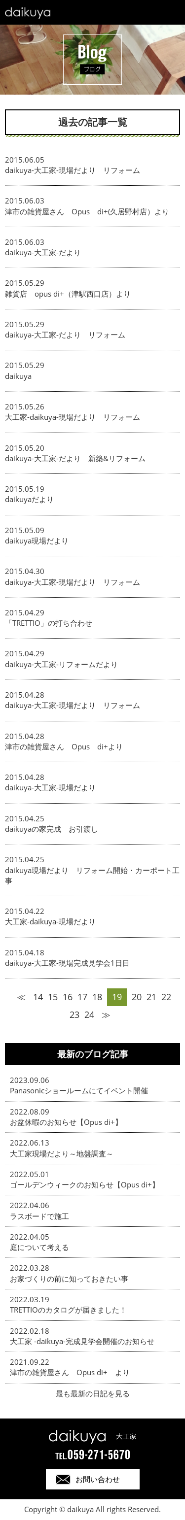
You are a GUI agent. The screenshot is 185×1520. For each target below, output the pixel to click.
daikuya (18, 376)
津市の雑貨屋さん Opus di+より (64, 746)
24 (89, 1014)
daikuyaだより (29, 499)
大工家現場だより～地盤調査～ (61, 1153)
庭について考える (39, 1247)
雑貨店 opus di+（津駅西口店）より (68, 294)
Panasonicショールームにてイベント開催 (79, 1090)
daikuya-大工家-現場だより (54, 787)
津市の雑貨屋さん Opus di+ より (70, 1372)
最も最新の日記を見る (93, 1393)
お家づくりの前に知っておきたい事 (69, 1279)
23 (74, 1014)
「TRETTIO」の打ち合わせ (48, 623)
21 (151, 997)
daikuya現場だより (37, 540)
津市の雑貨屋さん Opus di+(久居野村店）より (87, 211)
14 (38, 997)
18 (97, 997)
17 (82, 997)
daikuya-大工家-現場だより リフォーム (72, 170)
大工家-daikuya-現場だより (50, 921)
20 (137, 997)
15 (53, 997)
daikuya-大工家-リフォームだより (61, 664)
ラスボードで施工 (39, 1216)
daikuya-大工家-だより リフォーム (65, 334)
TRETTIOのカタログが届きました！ (68, 1310)
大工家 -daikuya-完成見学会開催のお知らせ (82, 1341)
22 (166, 997)
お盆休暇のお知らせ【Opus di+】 (66, 1122)
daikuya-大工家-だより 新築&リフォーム (75, 458)
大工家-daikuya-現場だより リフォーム (72, 417)
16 (68, 997)
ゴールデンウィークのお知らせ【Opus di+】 (84, 1184)
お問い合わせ (97, 1479)
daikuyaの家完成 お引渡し (51, 829)
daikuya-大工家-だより (46, 252)
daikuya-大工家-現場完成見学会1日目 (67, 963)
